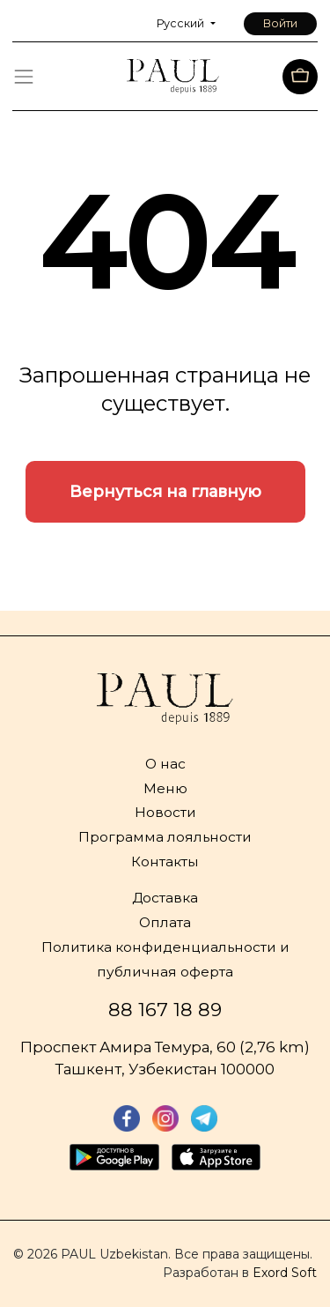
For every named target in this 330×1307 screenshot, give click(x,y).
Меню (165, 788)
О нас (165, 763)
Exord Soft (285, 1273)
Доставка (165, 897)
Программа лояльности (165, 836)
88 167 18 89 (165, 1010)
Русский (182, 23)
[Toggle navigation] (23, 76)
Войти (280, 23)
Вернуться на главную (165, 491)
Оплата (165, 922)
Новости (165, 812)
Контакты (165, 861)
